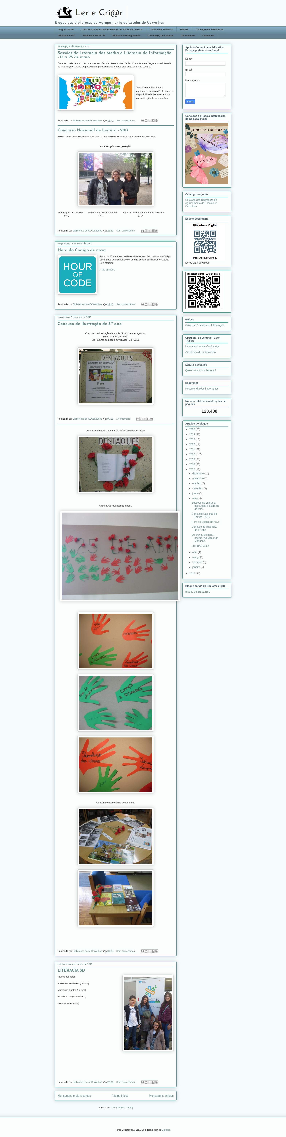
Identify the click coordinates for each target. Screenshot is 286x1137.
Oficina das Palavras (161, 29)
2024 (192, 434)
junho (195, 493)
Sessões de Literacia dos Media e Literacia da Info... (205, 505)
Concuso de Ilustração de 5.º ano (90, 324)
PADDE (184, 29)
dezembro (198, 473)
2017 (192, 469)
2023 (192, 439)
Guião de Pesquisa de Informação (204, 325)
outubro (197, 483)
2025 (192, 429)
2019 (192, 459)
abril (195, 552)
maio (195, 498)
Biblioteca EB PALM (94, 35)
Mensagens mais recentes (74, 1095)
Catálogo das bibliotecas (210, 29)
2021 (192, 449)
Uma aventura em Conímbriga (202, 346)
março (196, 557)
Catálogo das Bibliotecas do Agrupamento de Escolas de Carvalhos (201, 203)
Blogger (166, 1129)
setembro (198, 488)
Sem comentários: (126, 120)
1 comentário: (123, 418)
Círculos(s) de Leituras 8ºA (200, 352)
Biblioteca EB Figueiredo (126, 35)
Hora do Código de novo (82, 250)
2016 (192, 573)
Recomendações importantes (202, 388)
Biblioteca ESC (67, 35)
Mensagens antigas (161, 1095)
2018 (192, 464)
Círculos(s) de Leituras (160, 35)
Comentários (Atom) (122, 1107)
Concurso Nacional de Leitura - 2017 (93, 130)
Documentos (188, 35)
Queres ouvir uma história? (200, 370)
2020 (192, 454)
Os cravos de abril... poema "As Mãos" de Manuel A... (205, 537)
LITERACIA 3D (71, 971)
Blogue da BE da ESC (197, 591)
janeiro (196, 567)
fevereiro (197, 562)
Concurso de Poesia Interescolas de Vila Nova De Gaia (111, 29)
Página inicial (66, 29)
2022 (192, 444)
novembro (198, 478)
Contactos (208, 35)
